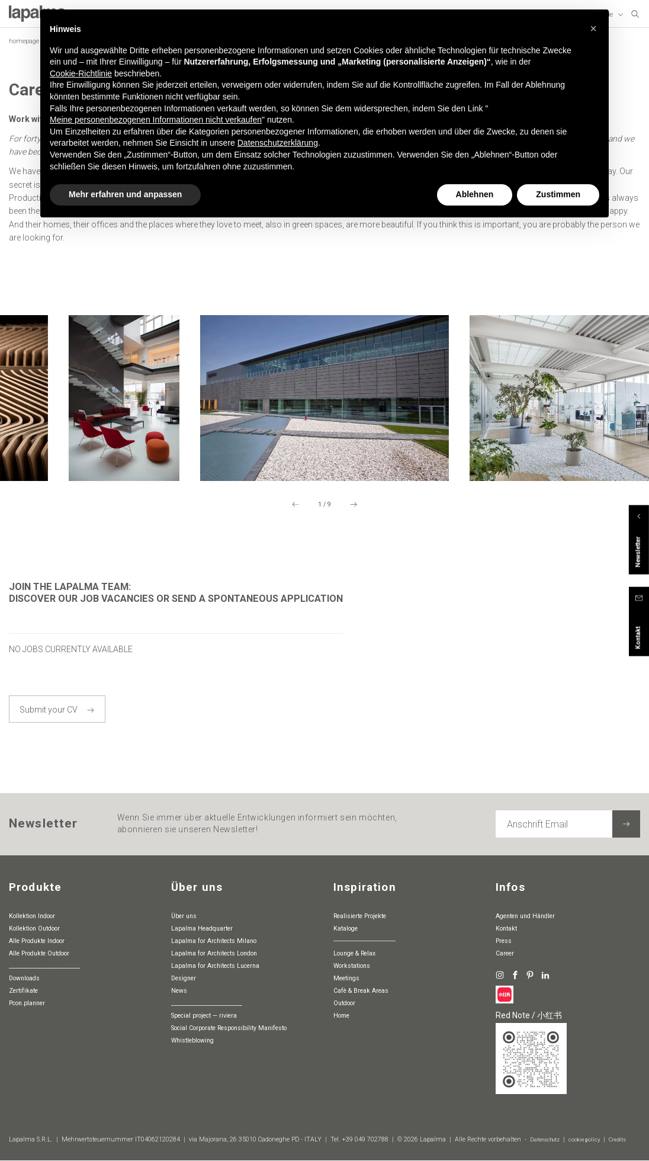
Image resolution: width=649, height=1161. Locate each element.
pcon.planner (27, 1003)
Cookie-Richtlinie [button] (81, 73)
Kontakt (506, 928)
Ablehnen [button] (475, 194)
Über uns (184, 916)
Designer (183, 978)
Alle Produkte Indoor (37, 941)
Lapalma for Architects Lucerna (215, 966)
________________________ (44, 966)
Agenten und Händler (525, 916)
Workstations (351, 966)
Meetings (346, 978)
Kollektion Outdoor (34, 928)
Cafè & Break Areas (360, 991)
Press (504, 941)
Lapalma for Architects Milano (213, 941)
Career (505, 953)
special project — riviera (204, 1015)
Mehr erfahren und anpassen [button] (125, 194)
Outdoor (344, 1003)
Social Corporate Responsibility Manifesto (229, 1028)
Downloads (24, 978)
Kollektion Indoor (32, 916)
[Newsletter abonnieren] (626, 824)
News (179, 991)
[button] (593, 28)
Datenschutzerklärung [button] (277, 142)
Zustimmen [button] (558, 194)
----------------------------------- (364, 941)
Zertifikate (23, 991)
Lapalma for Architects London (214, 953)
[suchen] (635, 14)
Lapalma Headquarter (202, 928)
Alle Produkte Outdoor (39, 953)
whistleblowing (192, 1040)
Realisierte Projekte (359, 916)
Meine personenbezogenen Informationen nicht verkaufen (156, 119)
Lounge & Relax (354, 953)
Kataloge (345, 928)
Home (341, 1015)
